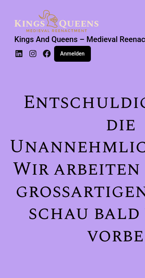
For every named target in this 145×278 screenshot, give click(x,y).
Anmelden (72, 54)
